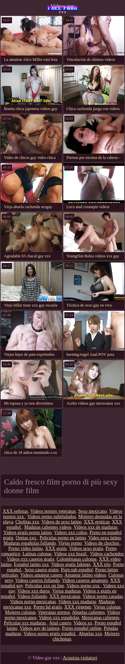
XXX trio (102, 564)
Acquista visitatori (80, 657)
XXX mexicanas (64, 596)
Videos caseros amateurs (85, 580)
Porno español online (81, 628)
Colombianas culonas (77, 559)
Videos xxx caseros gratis (30, 559)
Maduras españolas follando (30, 543)
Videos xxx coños (70, 532)
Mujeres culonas (20, 612)
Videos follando (32, 596)
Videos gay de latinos (40, 628)
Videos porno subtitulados (51, 516)
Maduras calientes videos (48, 527)
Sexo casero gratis (42, 569)
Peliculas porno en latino (63, 537)
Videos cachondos (107, 553)
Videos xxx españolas (59, 617)
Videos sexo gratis (86, 548)
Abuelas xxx (90, 633)
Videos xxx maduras (77, 601)
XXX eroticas (96, 521)
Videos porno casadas (103, 596)
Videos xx (82, 622)
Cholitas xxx (27, 521)
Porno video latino (25, 548)
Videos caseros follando (37, 580)
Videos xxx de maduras (95, 527)
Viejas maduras (66, 591)
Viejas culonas (107, 606)
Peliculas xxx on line (44, 585)
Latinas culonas (36, 553)
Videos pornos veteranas (53, 511)
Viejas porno (70, 543)
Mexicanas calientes (100, 617)
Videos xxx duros (33, 591)
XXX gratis (56, 548)
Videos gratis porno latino (27, 532)
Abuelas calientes (88, 612)
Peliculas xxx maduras (25, 622)
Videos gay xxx (62, 8)
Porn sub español (77, 569)
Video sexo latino (104, 537)
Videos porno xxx (83, 585)
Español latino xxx (31, 564)
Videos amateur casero (41, 575)
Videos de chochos (102, 543)
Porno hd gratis (47, 606)
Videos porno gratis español (49, 633)
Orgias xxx (26, 537)
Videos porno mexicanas (33, 601)
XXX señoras (15, 511)
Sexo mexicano (92, 511)
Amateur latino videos (85, 575)
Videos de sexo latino (61, 521)
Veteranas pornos (54, 612)
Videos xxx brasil (71, 553)
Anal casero (60, 622)
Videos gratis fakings (70, 564)
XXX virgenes (77, 606)
